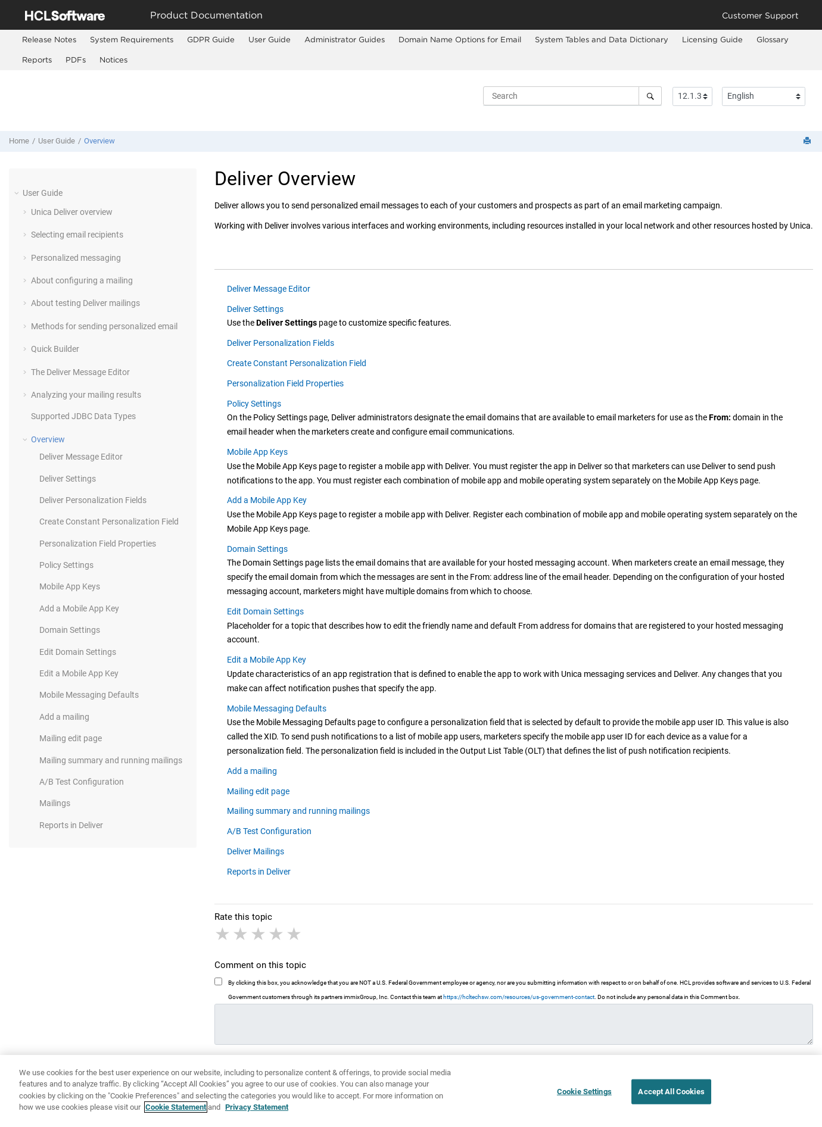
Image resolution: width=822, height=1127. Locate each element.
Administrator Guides (344, 39)
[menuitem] (49, 40)
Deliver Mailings (255, 851)
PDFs (76, 59)
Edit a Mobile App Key (79, 673)
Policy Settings (66, 565)
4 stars (277, 934)
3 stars (259, 934)
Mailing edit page (70, 738)
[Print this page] (808, 141)
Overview (99, 140)
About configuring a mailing (82, 280)
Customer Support (760, 15)
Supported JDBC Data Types (83, 416)
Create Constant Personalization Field (109, 521)
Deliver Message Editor (81, 456)
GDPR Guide (211, 39)
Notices (113, 59)
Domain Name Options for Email (459, 39)
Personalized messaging (76, 258)
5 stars (295, 934)
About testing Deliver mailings (85, 303)
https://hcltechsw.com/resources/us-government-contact (518, 997)
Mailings (54, 803)
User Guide (269, 39)
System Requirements (131, 39)
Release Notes (49, 39)
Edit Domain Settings (77, 652)
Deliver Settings (67, 478)
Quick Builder (55, 349)
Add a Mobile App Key (79, 608)
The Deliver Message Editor (80, 372)
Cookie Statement (175, 1107)
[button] (18, 192)
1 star (223, 934)
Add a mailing (64, 717)
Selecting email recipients (77, 234)
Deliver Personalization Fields (93, 500)
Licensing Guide (712, 39)
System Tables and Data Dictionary (601, 39)
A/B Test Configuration (81, 781)
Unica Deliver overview (72, 212)
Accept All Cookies (671, 1091)
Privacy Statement (256, 1107)
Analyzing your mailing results (86, 394)
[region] (411, 1091)
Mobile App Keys (69, 586)
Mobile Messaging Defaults (89, 695)
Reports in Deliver (71, 825)
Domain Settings (69, 630)
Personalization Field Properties (97, 543)
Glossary (772, 39)
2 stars (241, 934)
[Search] (650, 95)
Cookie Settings (584, 1091)
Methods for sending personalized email (104, 326)
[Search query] (572, 95)
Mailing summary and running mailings (110, 760)
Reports (37, 59)
